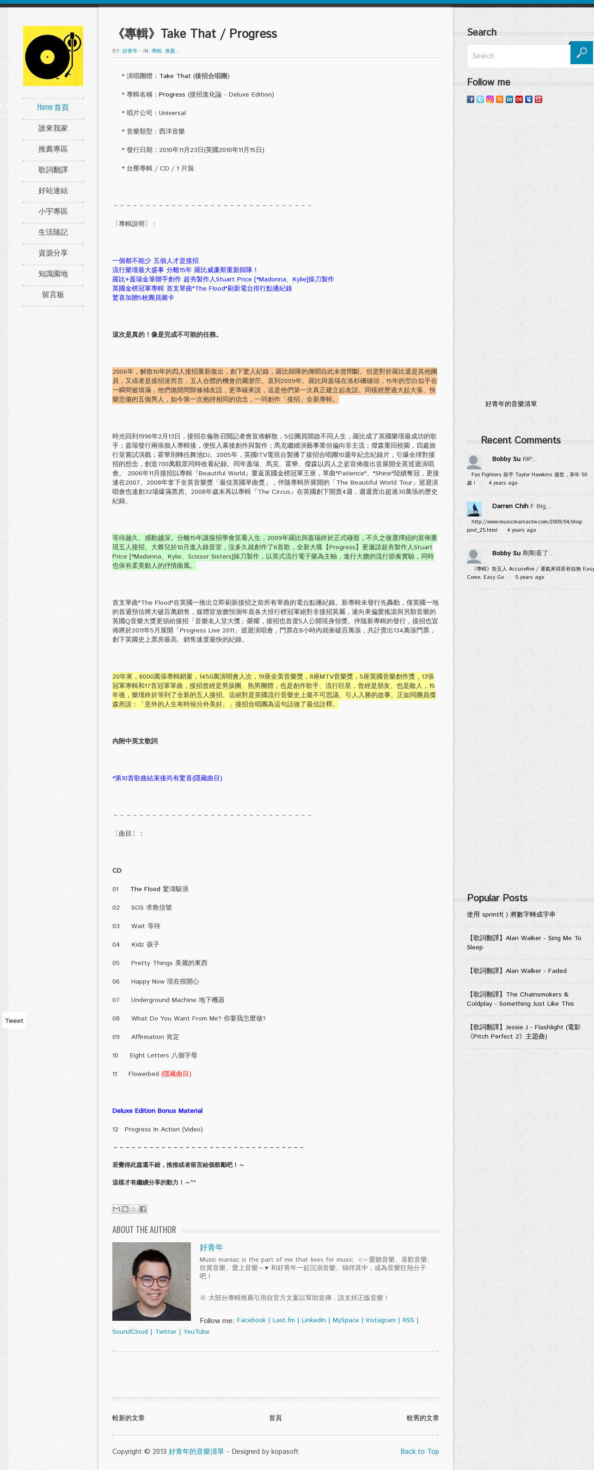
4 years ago (503, 483)
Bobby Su (506, 459)
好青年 (130, 51)
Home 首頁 (53, 106)
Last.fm (284, 1320)
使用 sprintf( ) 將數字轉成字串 (511, 914)
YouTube (196, 1331)
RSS (408, 1320)
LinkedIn (314, 1320)
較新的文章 (128, 1418)
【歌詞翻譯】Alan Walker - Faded (517, 971)
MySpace (346, 1320)
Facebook (251, 1320)
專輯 (157, 51)
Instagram (381, 1320)
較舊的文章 (423, 1418)
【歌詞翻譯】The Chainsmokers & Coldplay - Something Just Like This (520, 999)
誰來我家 (53, 127)
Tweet (14, 1021)
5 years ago (529, 577)
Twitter (166, 1331)
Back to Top (419, 1452)
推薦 (170, 51)
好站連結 (53, 189)
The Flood (145, 889)
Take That (175, 76)
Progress (172, 94)
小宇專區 (53, 210)
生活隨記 (53, 231)
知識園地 (53, 273)
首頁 (275, 1418)
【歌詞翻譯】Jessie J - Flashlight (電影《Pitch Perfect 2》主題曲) (524, 1032)
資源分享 (53, 252)
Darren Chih (510, 506)
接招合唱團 (211, 76)
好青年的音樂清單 (196, 1452)
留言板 (53, 293)
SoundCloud (130, 1331)
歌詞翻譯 (53, 169)
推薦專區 (53, 148)
